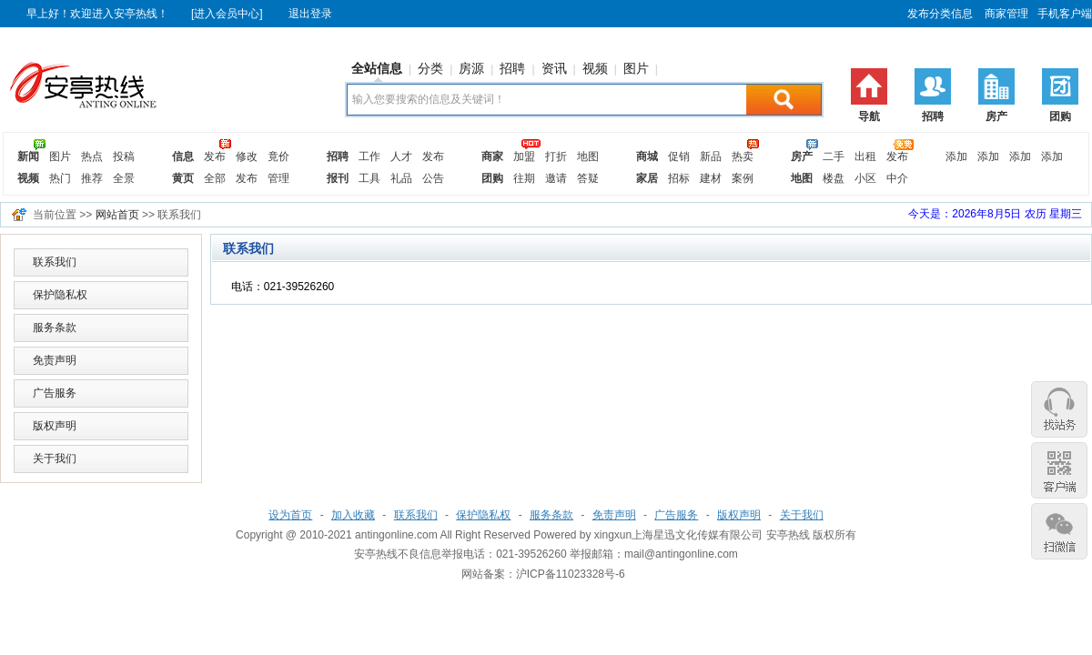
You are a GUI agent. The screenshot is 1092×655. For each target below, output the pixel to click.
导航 (869, 116)
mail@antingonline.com (681, 554)
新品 (711, 156)
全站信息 (376, 68)
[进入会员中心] (227, 13)
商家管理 (1005, 13)
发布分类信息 (940, 13)
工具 (369, 178)
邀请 (556, 178)
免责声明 (54, 360)
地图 (588, 156)
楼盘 (833, 178)
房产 (996, 116)
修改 (247, 156)
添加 (956, 156)
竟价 (278, 156)
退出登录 (310, 13)
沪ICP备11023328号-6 (570, 574)
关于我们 (54, 458)
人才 (401, 156)
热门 (60, 178)
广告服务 (54, 393)
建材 (711, 178)
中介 (897, 178)
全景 (124, 178)
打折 (556, 156)
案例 (742, 178)
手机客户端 (1064, 13)
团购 (1060, 116)
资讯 (554, 68)
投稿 (124, 156)
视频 (595, 68)
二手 (833, 156)
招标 (679, 178)
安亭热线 (788, 535)
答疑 (588, 178)
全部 (215, 178)
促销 (679, 156)
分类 (430, 68)
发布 (215, 156)
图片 (636, 68)
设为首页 (290, 515)
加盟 (524, 156)
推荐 (92, 178)
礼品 (401, 178)
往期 (524, 178)
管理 (278, 178)
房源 (471, 68)
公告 (433, 178)
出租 (865, 156)
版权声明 (54, 425)
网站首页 (117, 214)
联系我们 (54, 262)
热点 (92, 156)
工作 (369, 156)
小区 (865, 178)
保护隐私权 (60, 294)
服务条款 (54, 327)
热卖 (742, 156)
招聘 (933, 116)
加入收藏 (353, 515)
